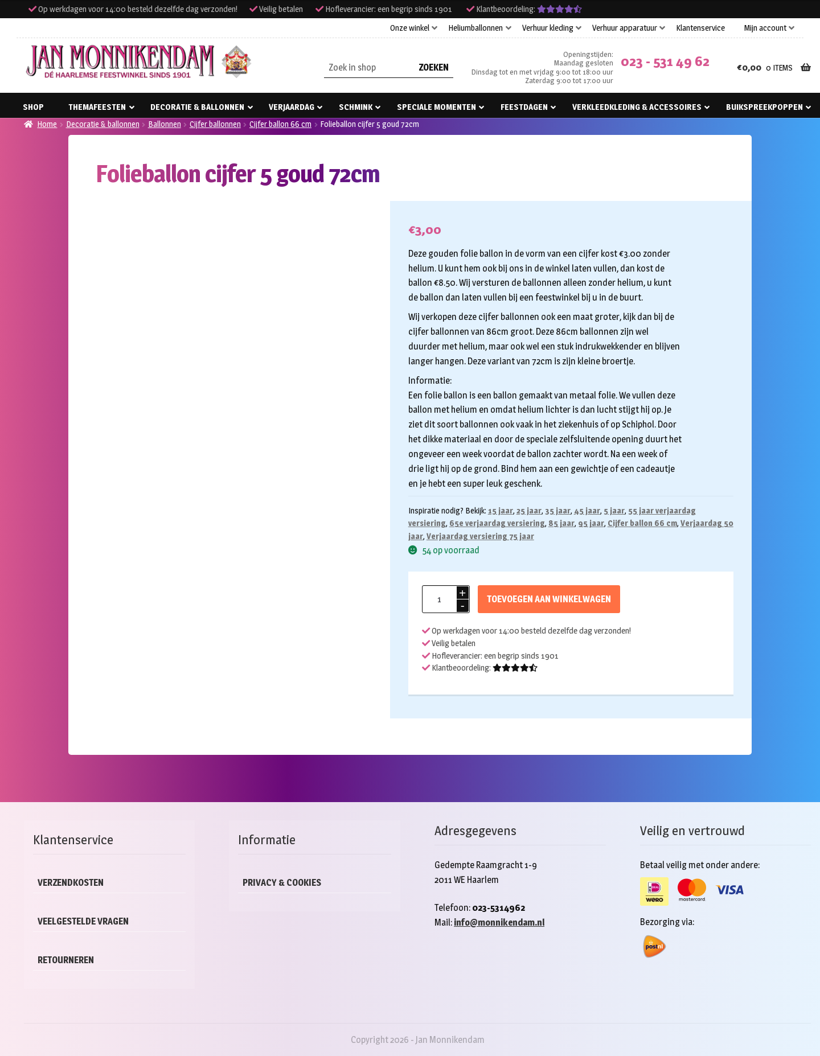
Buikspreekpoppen (764, 107)
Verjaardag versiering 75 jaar (480, 536)
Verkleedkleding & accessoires (637, 107)
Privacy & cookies (282, 882)
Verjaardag (291, 107)
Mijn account (765, 28)
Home (47, 124)
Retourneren (66, 960)
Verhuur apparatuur (624, 28)
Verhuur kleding (547, 28)
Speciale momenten (436, 107)
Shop (33, 107)
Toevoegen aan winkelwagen (549, 599)
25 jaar (529, 510)
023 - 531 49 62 (665, 61)
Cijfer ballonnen (215, 124)
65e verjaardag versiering (497, 523)
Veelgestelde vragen (83, 921)
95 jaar (591, 523)
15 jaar (500, 510)
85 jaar (561, 523)
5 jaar (614, 510)
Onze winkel (409, 28)
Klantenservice (700, 28)
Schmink (355, 107)
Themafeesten (97, 107)
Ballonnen (164, 124)
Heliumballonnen (475, 28)
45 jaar (587, 510)
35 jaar (558, 510)
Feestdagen (524, 107)
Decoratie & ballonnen (197, 107)
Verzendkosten (71, 882)
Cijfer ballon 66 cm (280, 124)
